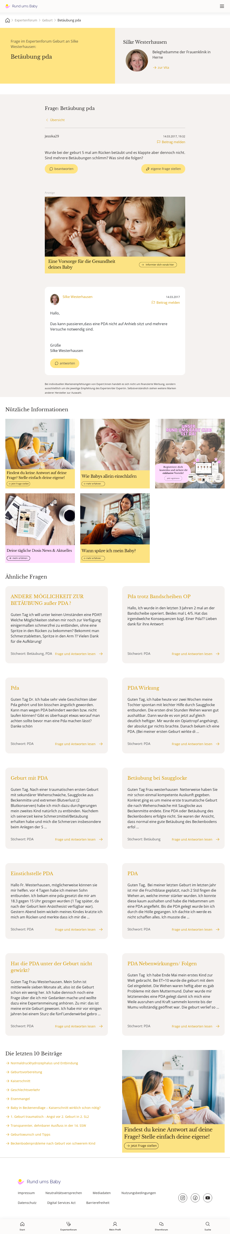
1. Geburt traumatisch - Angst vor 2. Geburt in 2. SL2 (50, 1116)
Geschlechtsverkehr (25, 1090)
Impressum (26, 1193)
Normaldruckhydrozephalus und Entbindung (44, 1063)
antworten (67, 363)
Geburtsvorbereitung (26, 1072)
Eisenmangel (20, 1099)
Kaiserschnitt (20, 1081)
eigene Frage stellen (166, 169)
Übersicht (57, 120)
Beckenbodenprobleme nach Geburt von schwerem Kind (53, 1143)
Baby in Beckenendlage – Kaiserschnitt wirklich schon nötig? (56, 1108)
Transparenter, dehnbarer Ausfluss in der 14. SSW (48, 1125)
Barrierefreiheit (97, 1203)
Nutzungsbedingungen (138, 1193)
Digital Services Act (61, 1203)
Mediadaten (102, 1193)
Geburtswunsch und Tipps (30, 1134)
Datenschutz (27, 1203)
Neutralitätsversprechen (63, 1193)
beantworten (64, 169)
